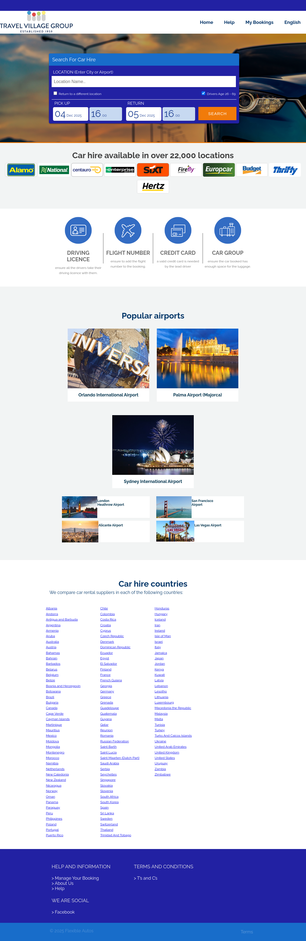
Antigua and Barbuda (62, 619)
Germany (107, 691)
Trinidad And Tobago (115, 835)
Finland (105, 669)
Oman (50, 797)
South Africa (109, 797)
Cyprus (105, 630)
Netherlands (55, 769)
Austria (51, 647)
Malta (159, 719)
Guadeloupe (109, 708)
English (292, 22)
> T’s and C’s (145, 878)
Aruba (50, 636)
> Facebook (63, 912)
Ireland (160, 630)
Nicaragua (53, 785)
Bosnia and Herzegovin (63, 686)
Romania (107, 735)
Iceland (160, 619)
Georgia (106, 686)
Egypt (104, 658)
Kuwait (160, 675)
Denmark (107, 642)
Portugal (52, 830)
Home (206, 22)
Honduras (162, 608)
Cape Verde (55, 714)
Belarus (51, 669)
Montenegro (55, 752)
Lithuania (161, 697)
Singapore (107, 780)
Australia (52, 642)
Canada (51, 708)
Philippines (54, 819)
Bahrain (51, 658)
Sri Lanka (107, 813)
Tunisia (160, 725)
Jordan (160, 664)
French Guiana (111, 680)
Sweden (106, 819)
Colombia (107, 614)
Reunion (106, 730)
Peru (49, 813)
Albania (51, 608)
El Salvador (108, 664)
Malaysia (161, 714)
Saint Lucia (108, 752)
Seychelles (108, 774)
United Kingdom (167, 752)
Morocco (52, 758)
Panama (52, 802)
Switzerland (109, 824)
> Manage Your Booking (75, 878)
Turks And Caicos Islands (173, 735)
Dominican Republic (115, 647)
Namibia (52, 763)
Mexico (51, 735)
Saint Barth (108, 747)
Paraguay (53, 807)
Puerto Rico (54, 835)
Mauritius (53, 730)
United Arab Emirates (170, 747)
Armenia (52, 630)
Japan (159, 658)
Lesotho (161, 691)
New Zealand (56, 780)
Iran (157, 625)
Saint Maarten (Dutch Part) (119, 758)
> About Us (62, 883)
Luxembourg (164, 702)
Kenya (159, 669)
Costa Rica (108, 619)
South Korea (109, 802)
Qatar (104, 725)
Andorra (52, 614)
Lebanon (161, 686)
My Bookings (259, 22)
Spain (104, 807)
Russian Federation (114, 741)
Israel (159, 642)
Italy (158, 647)
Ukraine (160, 741)
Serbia (105, 769)
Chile (104, 608)
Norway (52, 791)
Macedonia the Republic (173, 708)
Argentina (53, 625)
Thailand (106, 830)
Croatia (105, 625)
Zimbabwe (163, 774)
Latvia (159, 680)
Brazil (50, 697)
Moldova (52, 741)
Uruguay (161, 763)
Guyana (106, 719)
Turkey (160, 730)
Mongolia (53, 747)
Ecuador (106, 653)
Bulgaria (52, 702)
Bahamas (53, 653)
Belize (50, 680)
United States (165, 758)
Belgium (52, 675)
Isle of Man (163, 636)
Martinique (54, 725)
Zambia (160, 769)
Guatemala (108, 714)
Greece (105, 697)
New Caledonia (57, 774)
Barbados (53, 664)
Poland (51, 824)
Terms (247, 931)
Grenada (106, 702)
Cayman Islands (58, 719)
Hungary (161, 614)
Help (229, 22)
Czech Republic (112, 636)
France (105, 675)
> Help (58, 888)
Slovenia (106, 791)
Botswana (53, 691)
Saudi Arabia (109, 763)
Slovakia (106, 785)
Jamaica (161, 653)
